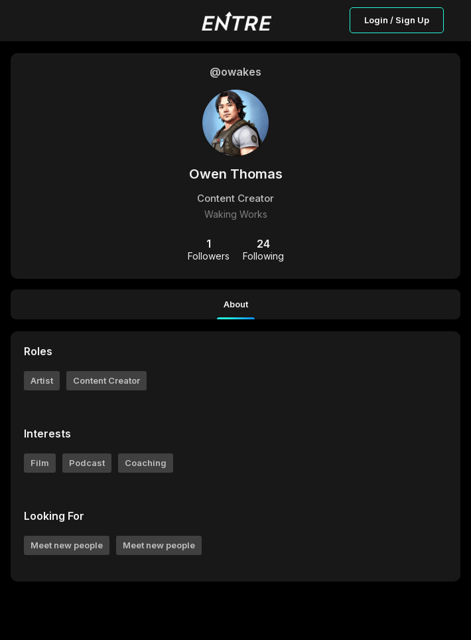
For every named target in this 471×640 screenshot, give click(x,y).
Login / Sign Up (396, 20)
